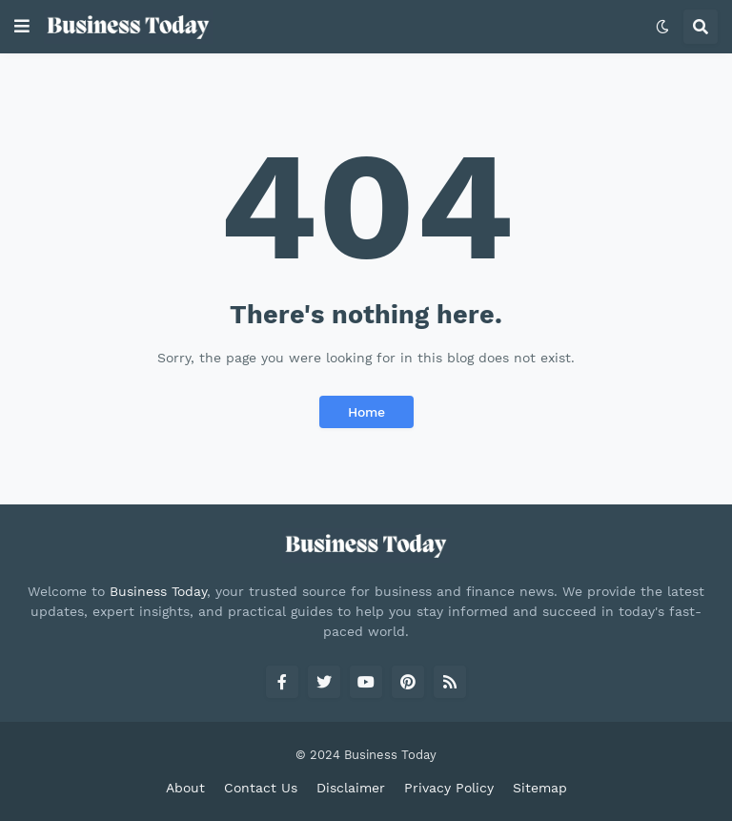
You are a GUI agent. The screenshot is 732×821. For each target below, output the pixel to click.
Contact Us (260, 787)
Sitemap (540, 787)
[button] (22, 27)
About (185, 787)
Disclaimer (350, 787)
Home (366, 412)
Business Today (158, 591)
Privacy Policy (449, 787)
